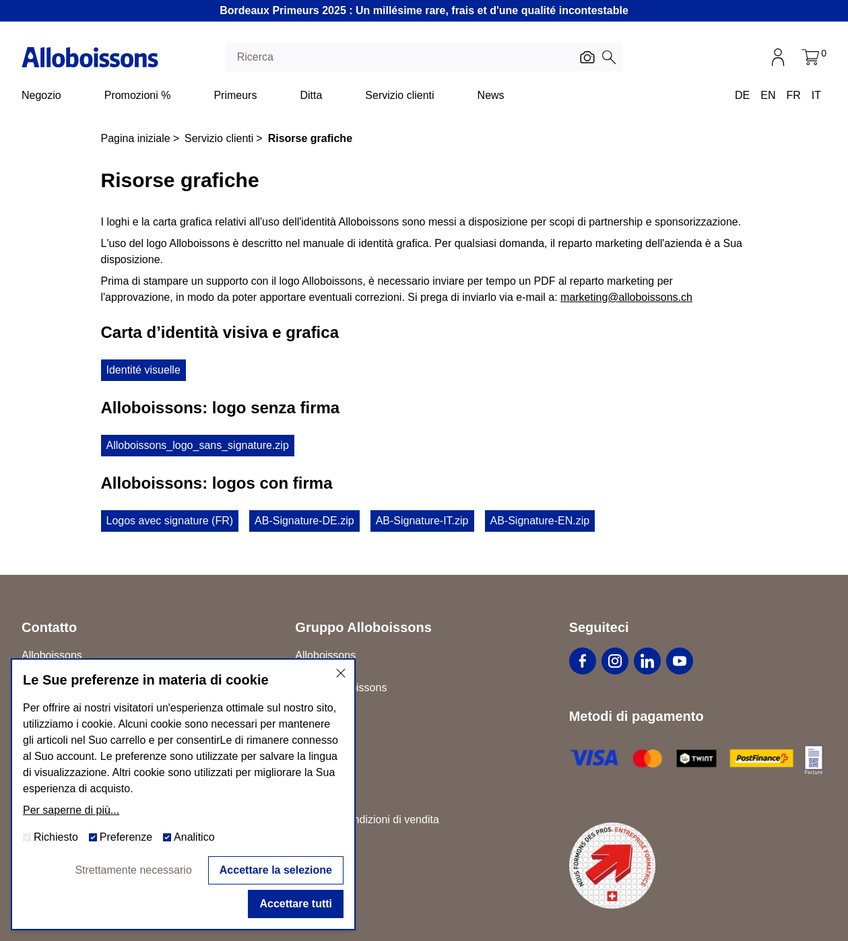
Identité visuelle (143, 370)
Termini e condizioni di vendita (366, 819)
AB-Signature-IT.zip (422, 520)
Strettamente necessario (133, 870)
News (491, 95)
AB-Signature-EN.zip (540, 520)
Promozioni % (137, 95)
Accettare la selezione (276, 870)
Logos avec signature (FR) (170, 520)
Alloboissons (325, 655)
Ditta (311, 95)
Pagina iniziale (135, 138)
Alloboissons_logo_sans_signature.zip (197, 445)
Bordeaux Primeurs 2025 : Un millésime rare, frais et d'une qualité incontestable (424, 10)
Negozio (41, 95)
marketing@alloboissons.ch (626, 297)
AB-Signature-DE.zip (304, 520)
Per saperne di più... (71, 810)
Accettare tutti (295, 903)
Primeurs (235, 95)
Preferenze (120, 837)
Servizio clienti (399, 95)
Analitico (188, 837)
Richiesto (50, 837)
